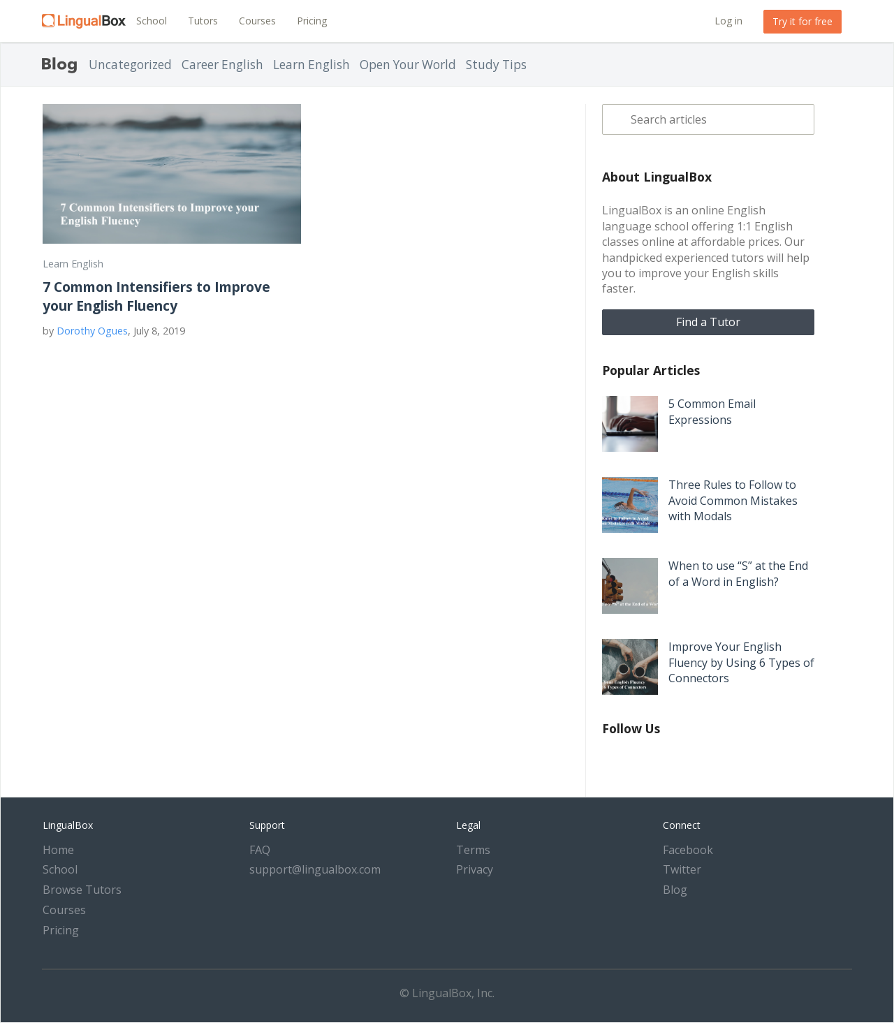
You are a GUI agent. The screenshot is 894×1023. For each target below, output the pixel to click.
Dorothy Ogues (92, 330)
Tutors (203, 20)
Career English (222, 65)
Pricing (312, 20)
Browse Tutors (82, 889)
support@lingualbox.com (315, 869)
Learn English (311, 65)
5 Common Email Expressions (712, 411)
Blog (675, 889)
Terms (473, 850)
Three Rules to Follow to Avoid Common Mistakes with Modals (733, 500)
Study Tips (496, 65)
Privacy (474, 869)
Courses (257, 20)
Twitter (682, 869)
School (151, 20)
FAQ (259, 850)
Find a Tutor (708, 322)
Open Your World (408, 65)
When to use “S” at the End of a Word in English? (738, 573)
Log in (728, 20)
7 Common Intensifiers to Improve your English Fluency (156, 296)
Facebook (688, 850)
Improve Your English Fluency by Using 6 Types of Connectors (741, 662)
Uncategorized (130, 65)
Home (58, 850)
